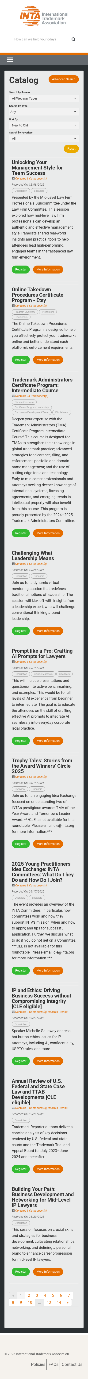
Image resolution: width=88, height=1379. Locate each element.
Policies (38, 1364)
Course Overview (24, 402)
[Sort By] (44, 125)
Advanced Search (63, 79)
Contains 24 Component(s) (31, 396)
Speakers (39, 190)
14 (59, 1302)
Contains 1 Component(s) (31, 178)
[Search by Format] (44, 98)
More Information (48, 269)
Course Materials (43, 674)
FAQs (53, 1364)
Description (21, 190)
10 (30, 1302)
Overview (20, 789)
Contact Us (72, 1364)
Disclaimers (21, 317)
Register (20, 269)
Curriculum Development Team (32, 412)
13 (49, 1302)
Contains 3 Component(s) (31, 1012)
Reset (71, 148)
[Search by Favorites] (44, 138)
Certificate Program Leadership (32, 407)
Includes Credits (58, 1012)
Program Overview (25, 311)
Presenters (48, 311)
